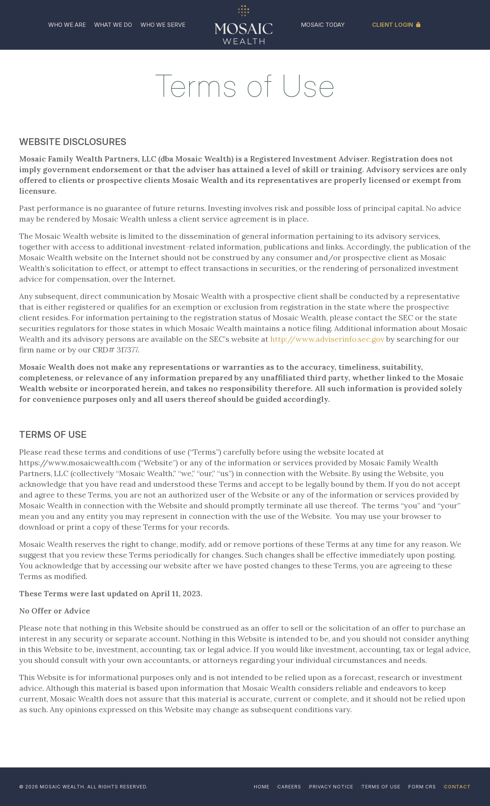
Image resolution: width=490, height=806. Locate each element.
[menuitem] (67, 25)
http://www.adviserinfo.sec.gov (327, 339)
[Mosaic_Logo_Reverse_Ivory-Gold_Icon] (244, 25)
